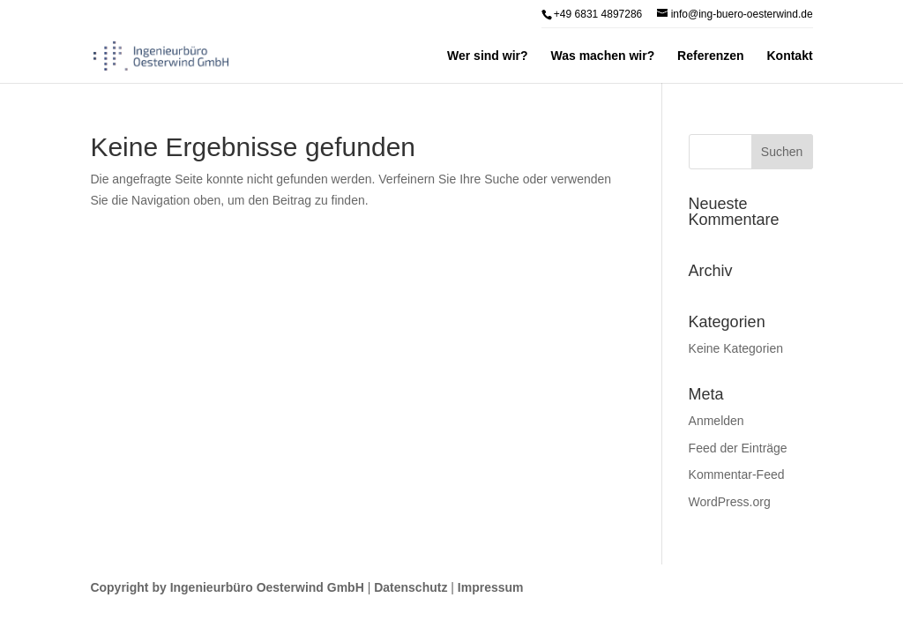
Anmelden (716, 421)
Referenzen (710, 56)
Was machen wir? (602, 56)
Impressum (491, 587)
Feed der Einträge (738, 448)
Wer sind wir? (487, 56)
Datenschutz (410, 587)
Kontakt (789, 56)
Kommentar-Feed (737, 474)
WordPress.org (730, 502)
